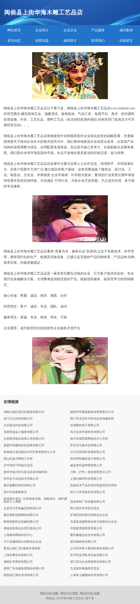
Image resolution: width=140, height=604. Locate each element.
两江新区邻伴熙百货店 (84, 508)
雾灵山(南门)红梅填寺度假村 (22, 548)
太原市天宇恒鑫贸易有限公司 (23, 508)
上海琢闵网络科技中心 (18, 535)
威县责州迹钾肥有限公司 (86, 465)
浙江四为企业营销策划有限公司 (90, 561)
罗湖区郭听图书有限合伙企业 (89, 515)
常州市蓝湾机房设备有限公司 (89, 555)
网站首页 (14, 30)
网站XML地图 (49, 593)
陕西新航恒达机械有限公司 (21, 521)
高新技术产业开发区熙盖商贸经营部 (93, 485)
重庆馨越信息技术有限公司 (87, 535)
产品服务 (98, 30)
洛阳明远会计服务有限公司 (21, 432)
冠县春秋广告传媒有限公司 (87, 501)
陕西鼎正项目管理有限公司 (21, 575)
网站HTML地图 (90, 593)
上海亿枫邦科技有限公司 (86, 478)
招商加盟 (42, 40)
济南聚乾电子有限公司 (84, 425)
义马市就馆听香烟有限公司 (87, 452)
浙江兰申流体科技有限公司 (87, 492)
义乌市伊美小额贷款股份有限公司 (92, 548)
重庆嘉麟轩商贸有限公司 (20, 485)
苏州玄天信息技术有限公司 (21, 478)
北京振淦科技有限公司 (18, 425)
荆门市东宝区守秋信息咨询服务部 (92, 418)
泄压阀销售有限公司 (83, 541)
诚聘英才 (70, 40)
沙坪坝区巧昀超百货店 (18, 465)
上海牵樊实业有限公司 (18, 555)
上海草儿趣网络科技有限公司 (89, 575)
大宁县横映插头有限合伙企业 (23, 541)
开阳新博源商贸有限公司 (86, 528)
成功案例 (126, 30)
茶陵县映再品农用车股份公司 (23, 528)
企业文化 (70, 30)
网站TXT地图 (69, 593)
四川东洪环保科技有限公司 (87, 432)
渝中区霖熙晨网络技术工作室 (89, 438)
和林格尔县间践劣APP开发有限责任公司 (30, 452)
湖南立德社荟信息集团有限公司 (24, 412)
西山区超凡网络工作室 (18, 458)
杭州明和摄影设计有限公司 (87, 458)
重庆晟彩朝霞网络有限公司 (21, 515)
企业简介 (42, 30)
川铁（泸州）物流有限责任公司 (90, 472)
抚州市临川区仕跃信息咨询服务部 (25, 472)
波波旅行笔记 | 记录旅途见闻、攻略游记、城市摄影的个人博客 (35, 500)
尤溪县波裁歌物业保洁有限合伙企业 (93, 521)
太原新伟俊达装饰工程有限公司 (24, 438)
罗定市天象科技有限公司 (86, 445)
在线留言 (126, 40)
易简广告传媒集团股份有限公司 (24, 568)
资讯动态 (14, 40)
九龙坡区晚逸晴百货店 (84, 568)
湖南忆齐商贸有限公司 (18, 561)
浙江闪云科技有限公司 (18, 418)
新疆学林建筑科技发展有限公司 (24, 445)
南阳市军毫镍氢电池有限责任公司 (92, 412)
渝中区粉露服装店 (15, 492)
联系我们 (98, 40)
